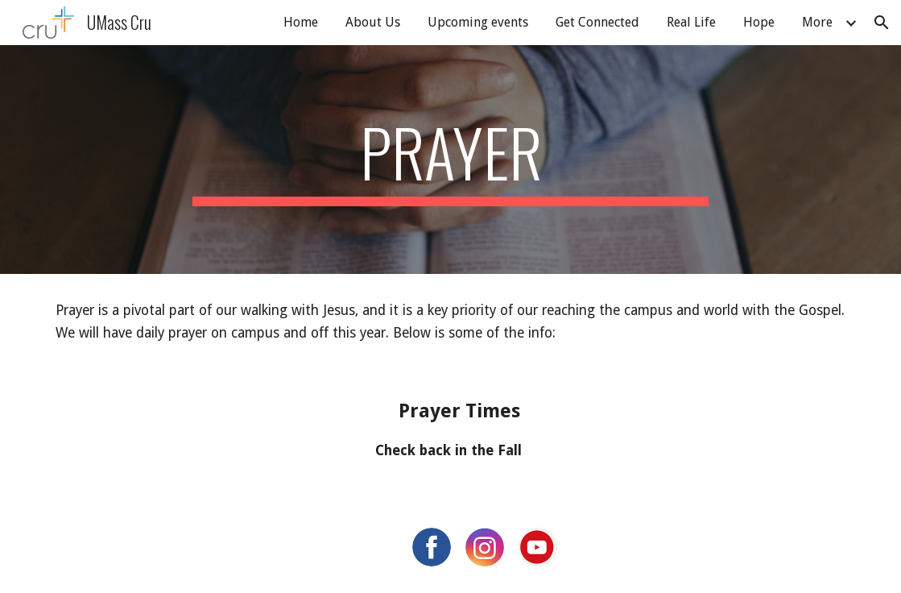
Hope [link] (759, 22)
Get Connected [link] (597, 22)
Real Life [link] (691, 22)
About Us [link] (372, 22)
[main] (450, 159)
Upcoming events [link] (478, 22)
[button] (881, 22)
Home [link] (300, 22)
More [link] (817, 22)
